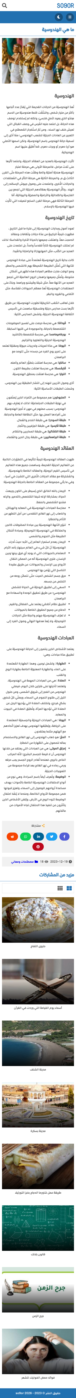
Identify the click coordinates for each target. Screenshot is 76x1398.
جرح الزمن (38, 1316)
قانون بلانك (38, 1254)
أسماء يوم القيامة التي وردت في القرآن (38, 1007)
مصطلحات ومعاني (22, 861)
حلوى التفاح (38, 946)
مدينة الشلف (38, 1069)
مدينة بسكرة (38, 1131)
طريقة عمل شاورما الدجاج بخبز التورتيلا (38, 1192)
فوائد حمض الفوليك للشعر (38, 1377)
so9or (65, 5)
